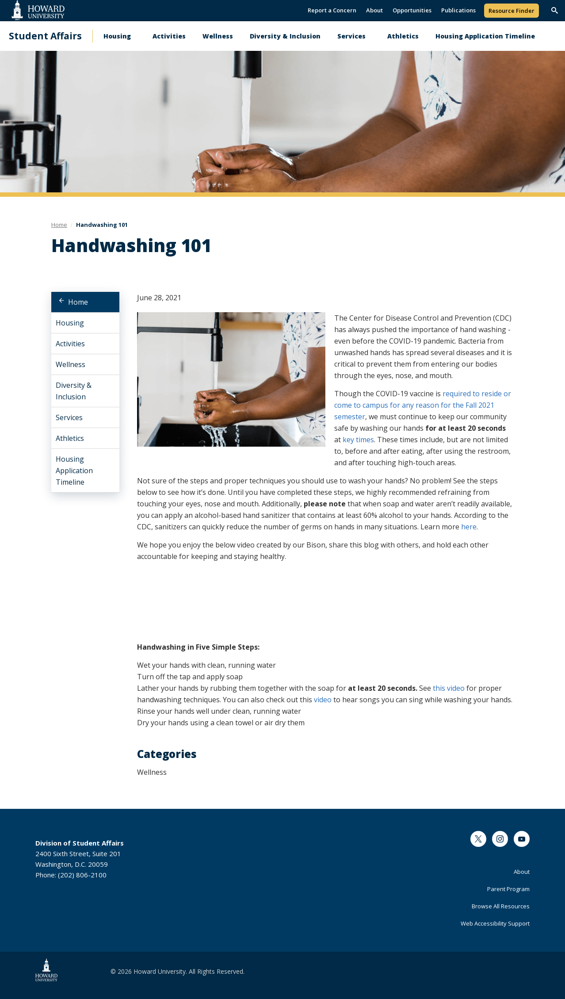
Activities (169, 36)
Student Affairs (45, 36)
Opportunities (412, 10)
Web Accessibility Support (495, 923)
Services (351, 36)
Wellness (217, 36)
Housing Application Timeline (485, 36)
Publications (458, 10)
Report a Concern (332, 10)
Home (78, 302)
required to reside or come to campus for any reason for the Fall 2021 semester (422, 405)
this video (449, 688)
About (374, 10)
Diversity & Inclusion (285, 36)
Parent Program (508, 889)
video (323, 699)
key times (358, 439)
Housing (117, 36)
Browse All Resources (501, 906)
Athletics (403, 36)
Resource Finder (511, 11)
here (469, 527)
